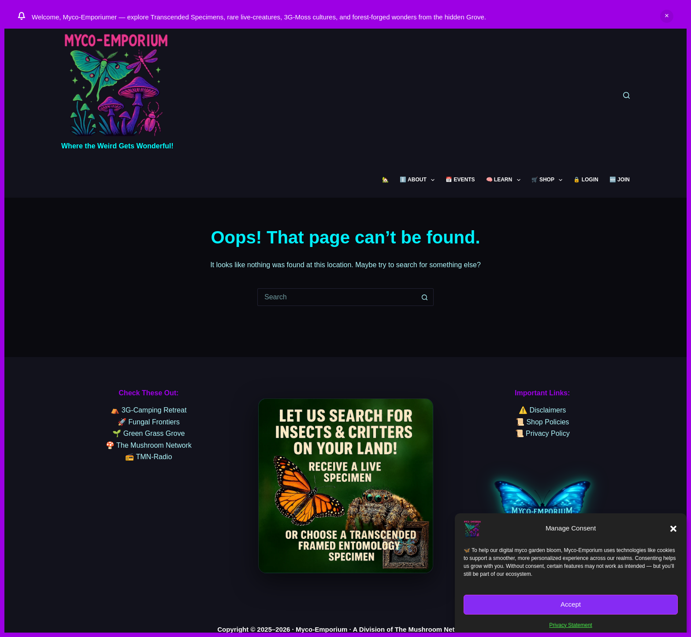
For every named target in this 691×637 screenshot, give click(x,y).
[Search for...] (336, 297)
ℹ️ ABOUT (419, 180)
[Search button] (425, 297)
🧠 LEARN (505, 180)
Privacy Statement (570, 625)
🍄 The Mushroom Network (149, 445)
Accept (571, 604)
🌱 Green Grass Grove (148, 433)
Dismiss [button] (666, 16)
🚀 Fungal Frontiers (149, 422)
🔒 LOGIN (585, 180)
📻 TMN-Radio (148, 456)
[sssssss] (345, 485)
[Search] (626, 95)
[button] (673, 528)
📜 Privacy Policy (542, 433)
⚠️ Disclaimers (542, 410)
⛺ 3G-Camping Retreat (148, 410)
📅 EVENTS (460, 180)
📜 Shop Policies (542, 422)
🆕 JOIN (619, 180)
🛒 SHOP (548, 180)
